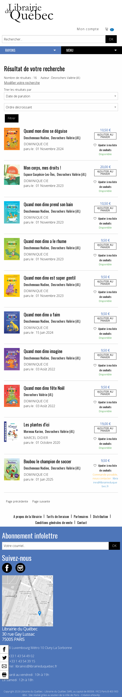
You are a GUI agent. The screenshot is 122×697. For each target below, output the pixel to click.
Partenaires (81, 516)
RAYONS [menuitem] (10, 50)
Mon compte (88, 29)
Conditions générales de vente (53, 522)
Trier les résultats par (17, 90)
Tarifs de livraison (57, 516)
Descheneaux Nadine (36, 137)
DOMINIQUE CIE (36, 144)
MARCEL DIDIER (36, 437)
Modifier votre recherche (22, 82)
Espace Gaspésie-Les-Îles (39, 174)
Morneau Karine (33, 431)
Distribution (100, 516)
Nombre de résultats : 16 (20, 78)
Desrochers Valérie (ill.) (65, 137)
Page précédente (17, 501)
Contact (82, 522)
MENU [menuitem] (69, 50)
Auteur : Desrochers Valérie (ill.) (60, 78)
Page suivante (41, 501)
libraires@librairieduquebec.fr (105, 482)
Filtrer (11, 118)
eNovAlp (95, 695)
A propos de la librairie (27, 516)
